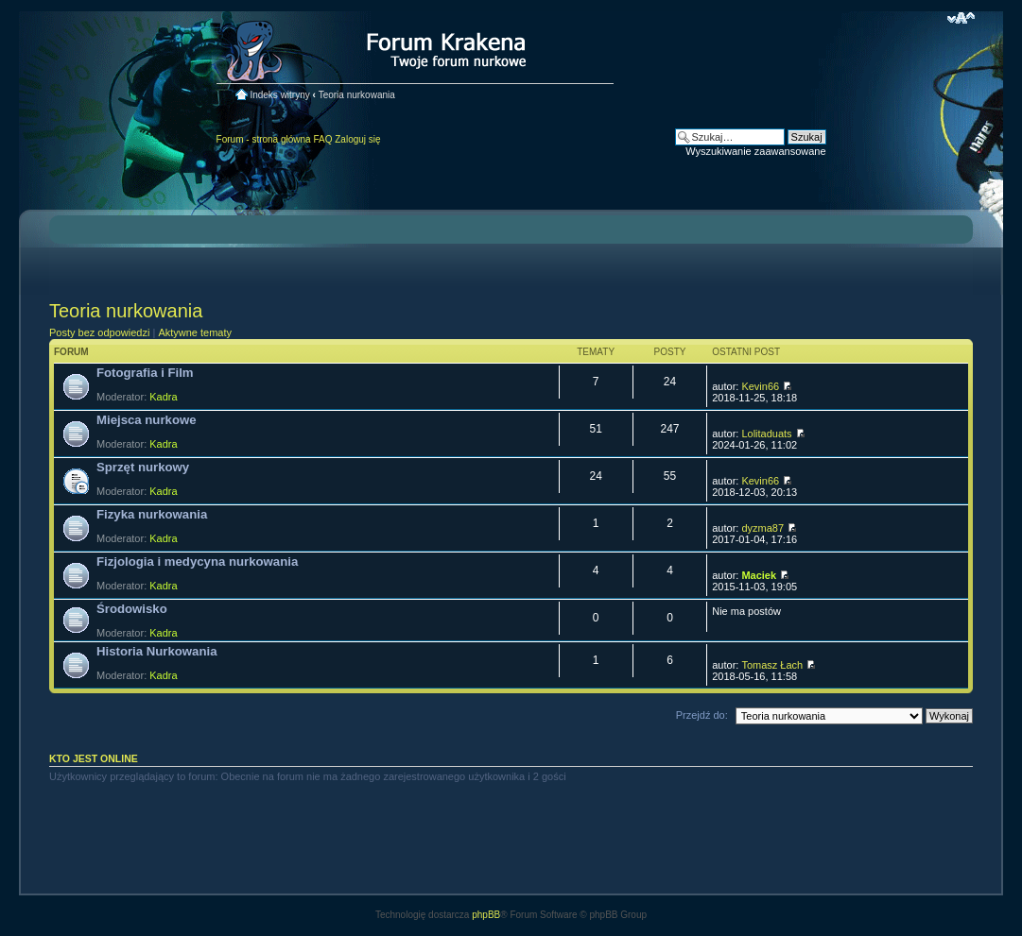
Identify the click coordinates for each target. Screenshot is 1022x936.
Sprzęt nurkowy (142, 467)
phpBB (486, 915)
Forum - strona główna (264, 139)
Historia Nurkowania (156, 651)
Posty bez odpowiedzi (99, 332)
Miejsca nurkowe (146, 420)
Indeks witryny (279, 95)
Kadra (163, 396)
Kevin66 (760, 386)
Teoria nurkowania (357, 95)
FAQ (322, 139)
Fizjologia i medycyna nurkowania (197, 561)
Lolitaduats (766, 433)
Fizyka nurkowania (151, 514)
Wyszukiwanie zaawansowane (755, 151)
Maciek (758, 575)
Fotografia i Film (145, 373)
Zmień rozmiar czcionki (961, 17)
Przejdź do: (702, 715)
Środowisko (131, 609)
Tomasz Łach (772, 665)
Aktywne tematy (195, 332)
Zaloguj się (357, 139)
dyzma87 (762, 528)
